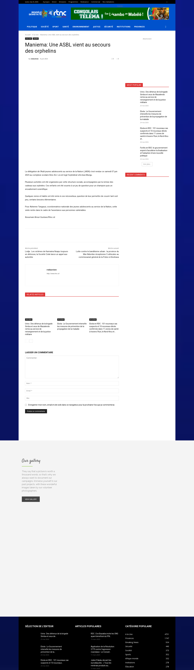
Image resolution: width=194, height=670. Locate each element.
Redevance (85, 2)
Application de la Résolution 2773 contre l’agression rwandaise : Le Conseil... (102, 593)
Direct (54, 2)
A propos (46, 2)
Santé (66, 26)
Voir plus (147, 164)
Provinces (139, 26)
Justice (96, 26)
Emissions (62, 2)
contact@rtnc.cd (84, 657)
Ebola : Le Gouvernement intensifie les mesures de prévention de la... (51, 593)
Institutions (123, 26)
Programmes (73, 2)
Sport (55, 26)
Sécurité (108, 26)
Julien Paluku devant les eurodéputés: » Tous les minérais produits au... (101, 607)
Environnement (81, 26)
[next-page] (31, 285)
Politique (32, 26)
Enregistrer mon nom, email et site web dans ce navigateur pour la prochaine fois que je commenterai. (71, 349)
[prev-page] (26, 285)
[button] (165, 27)
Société (45, 26)
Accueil (27, 35)
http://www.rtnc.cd (53, 221)
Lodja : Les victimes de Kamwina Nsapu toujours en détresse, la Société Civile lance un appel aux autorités (46, 202)
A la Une (35, 35)
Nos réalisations (108, 2)
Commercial (95, 2)
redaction (35, 59)
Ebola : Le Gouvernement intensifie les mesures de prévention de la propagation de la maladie (72, 273)
